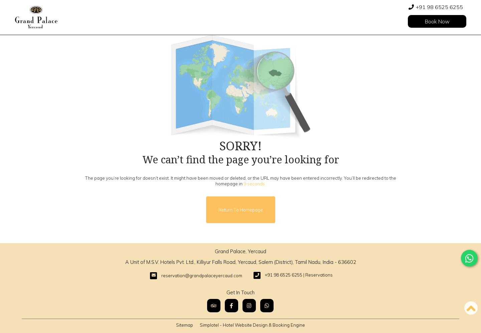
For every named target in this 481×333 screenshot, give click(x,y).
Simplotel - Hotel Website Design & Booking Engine (252, 325)
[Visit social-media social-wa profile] (267, 305)
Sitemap (184, 325)
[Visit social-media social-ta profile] (213, 305)
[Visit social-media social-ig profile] (249, 305)
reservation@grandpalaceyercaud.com (201, 275)
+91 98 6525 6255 (439, 7)
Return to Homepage (240, 209)
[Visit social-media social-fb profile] (231, 305)
